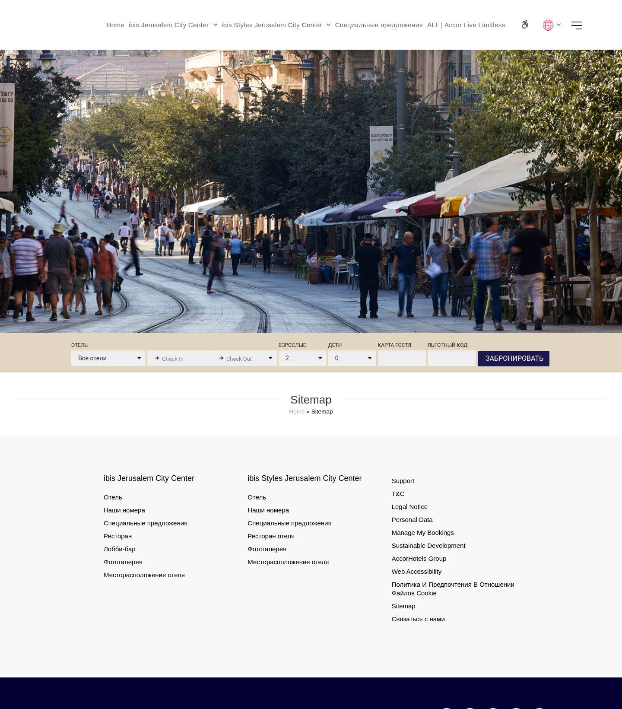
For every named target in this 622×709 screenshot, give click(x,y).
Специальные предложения (379, 25)
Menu (579, 25)
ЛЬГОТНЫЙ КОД (448, 345)
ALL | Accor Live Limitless (466, 25)
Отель (113, 497)
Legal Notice (410, 506)
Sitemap (404, 606)
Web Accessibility (417, 571)
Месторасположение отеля (144, 575)
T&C (398, 493)
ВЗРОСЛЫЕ (292, 345)
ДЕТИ (335, 345)
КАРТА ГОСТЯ (395, 345)
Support (403, 480)
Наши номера (124, 510)
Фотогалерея (123, 562)
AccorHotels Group (419, 558)
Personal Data (412, 519)
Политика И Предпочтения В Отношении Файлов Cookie (453, 589)
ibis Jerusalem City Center (173, 25)
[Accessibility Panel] (524, 24)
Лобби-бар (120, 549)
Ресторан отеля (271, 536)
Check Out (239, 359)
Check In (173, 359)
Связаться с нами (418, 619)
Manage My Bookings (423, 532)
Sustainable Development (429, 545)
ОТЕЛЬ (79, 345)
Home (115, 25)
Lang (552, 25)
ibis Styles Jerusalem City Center (276, 25)
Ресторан (118, 536)
